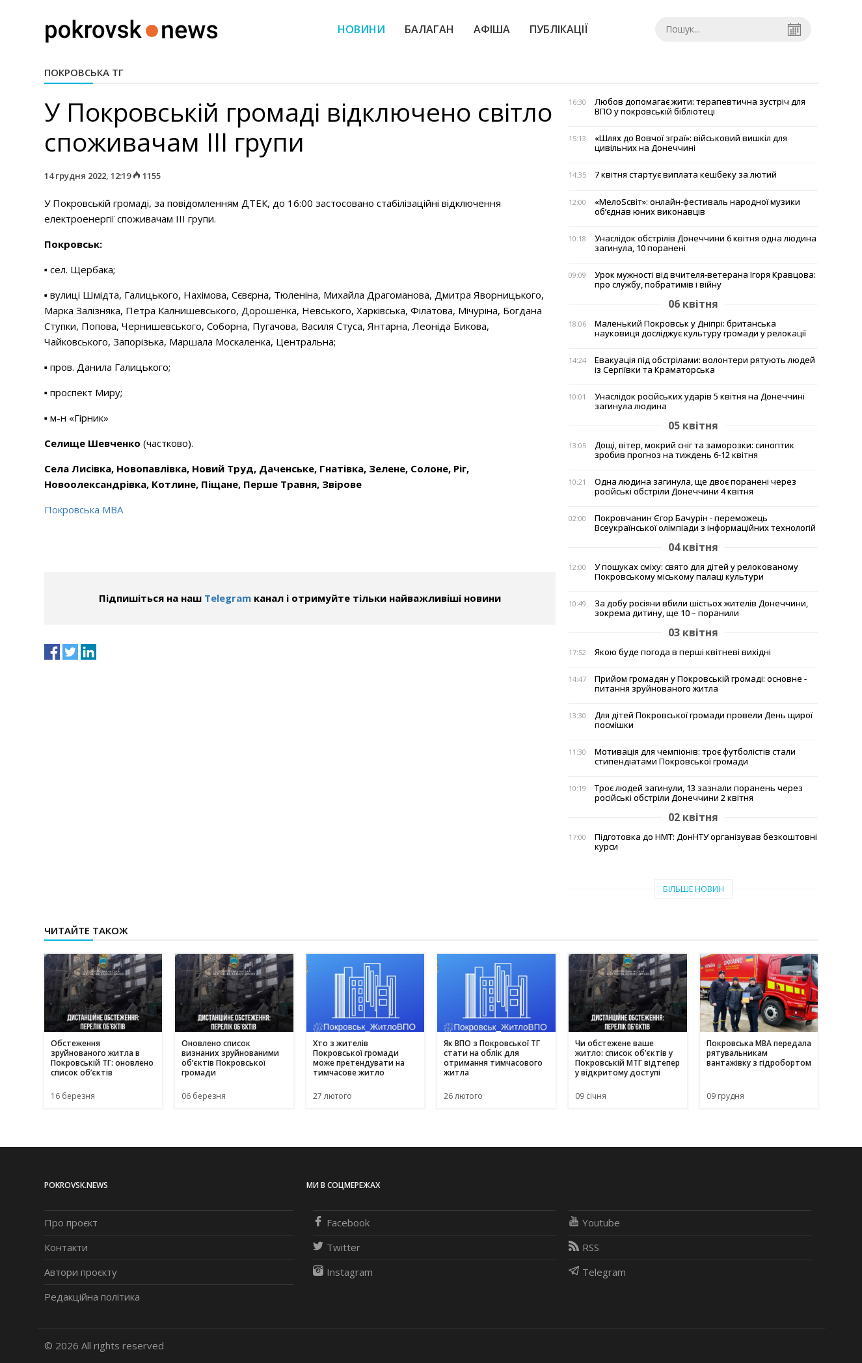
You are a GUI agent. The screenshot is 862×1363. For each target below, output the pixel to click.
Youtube (594, 1222)
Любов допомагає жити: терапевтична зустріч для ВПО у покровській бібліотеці (700, 106)
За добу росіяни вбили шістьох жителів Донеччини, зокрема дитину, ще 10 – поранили (701, 608)
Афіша (492, 29)
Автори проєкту (80, 1271)
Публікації (559, 29)
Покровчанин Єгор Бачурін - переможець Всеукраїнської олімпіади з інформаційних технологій (705, 523)
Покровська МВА (83, 509)
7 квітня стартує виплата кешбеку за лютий (686, 175)
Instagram (343, 1271)
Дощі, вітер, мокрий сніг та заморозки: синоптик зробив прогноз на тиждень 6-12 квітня (694, 450)
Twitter (336, 1247)
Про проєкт (71, 1222)
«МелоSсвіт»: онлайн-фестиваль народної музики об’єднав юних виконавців (697, 207)
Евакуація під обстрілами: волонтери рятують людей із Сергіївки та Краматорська (705, 365)
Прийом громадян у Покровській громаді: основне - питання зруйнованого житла (701, 684)
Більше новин (693, 889)
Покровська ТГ (84, 72)
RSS (584, 1247)
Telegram (227, 597)
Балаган (429, 29)
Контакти (66, 1247)
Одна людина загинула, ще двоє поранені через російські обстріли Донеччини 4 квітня (695, 486)
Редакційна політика (92, 1296)
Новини (361, 29)
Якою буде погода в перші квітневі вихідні (683, 652)
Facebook (341, 1222)
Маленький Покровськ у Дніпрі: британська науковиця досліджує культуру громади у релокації (700, 328)
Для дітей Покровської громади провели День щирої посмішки (704, 720)
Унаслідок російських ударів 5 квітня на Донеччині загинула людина (700, 401)
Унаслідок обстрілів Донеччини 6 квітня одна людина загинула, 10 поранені (705, 243)
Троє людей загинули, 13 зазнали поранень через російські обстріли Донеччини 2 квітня (699, 793)
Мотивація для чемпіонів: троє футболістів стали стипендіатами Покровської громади (695, 756)
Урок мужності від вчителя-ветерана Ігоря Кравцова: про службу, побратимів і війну (705, 280)
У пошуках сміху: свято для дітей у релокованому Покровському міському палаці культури (696, 572)
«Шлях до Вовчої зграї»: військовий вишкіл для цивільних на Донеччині (691, 143)
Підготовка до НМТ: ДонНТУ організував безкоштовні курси (706, 842)
